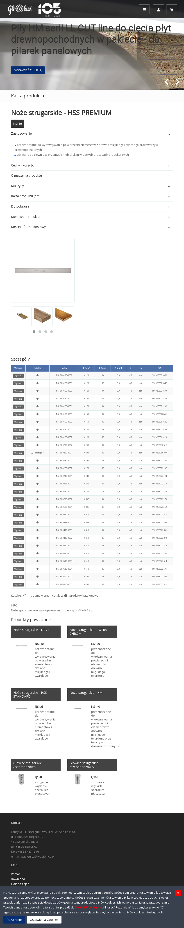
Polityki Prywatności (88, 907)
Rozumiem (14, 919)
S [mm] (118, 368)
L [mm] (86, 368)
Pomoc (15, 874)
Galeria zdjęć (20, 884)
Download (18, 879)
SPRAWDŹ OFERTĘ (28, 70)
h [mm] (102, 368)
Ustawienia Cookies (44, 919)
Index (64, 368)
